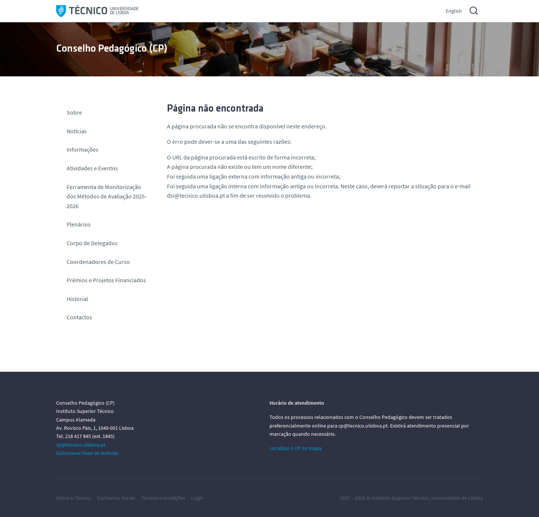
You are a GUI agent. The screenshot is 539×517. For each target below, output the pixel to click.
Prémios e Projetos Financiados (106, 280)
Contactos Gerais (116, 498)
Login (197, 498)
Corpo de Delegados (92, 243)
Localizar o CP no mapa (296, 448)
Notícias (77, 131)
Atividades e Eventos (92, 168)
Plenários (79, 224)
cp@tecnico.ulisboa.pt (81, 444)
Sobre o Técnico (73, 498)
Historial (77, 298)
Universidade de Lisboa (457, 498)
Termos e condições (163, 498)
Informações (82, 149)
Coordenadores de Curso (98, 261)
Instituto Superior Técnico (400, 498)
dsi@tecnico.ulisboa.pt (196, 195)
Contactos (79, 317)
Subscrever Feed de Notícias (87, 453)
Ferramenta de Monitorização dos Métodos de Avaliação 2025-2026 (107, 196)
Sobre (74, 112)
